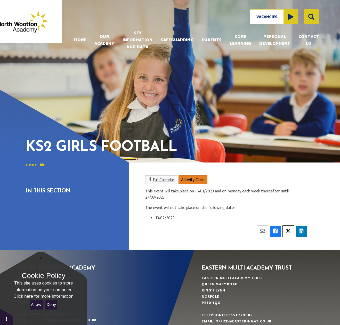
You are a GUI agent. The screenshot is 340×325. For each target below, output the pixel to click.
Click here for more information (44, 296)
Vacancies (277, 17)
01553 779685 (239, 315)
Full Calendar (161, 179)
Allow (36, 304)
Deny (51, 304)
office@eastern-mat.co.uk (243, 321)
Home (31, 165)
